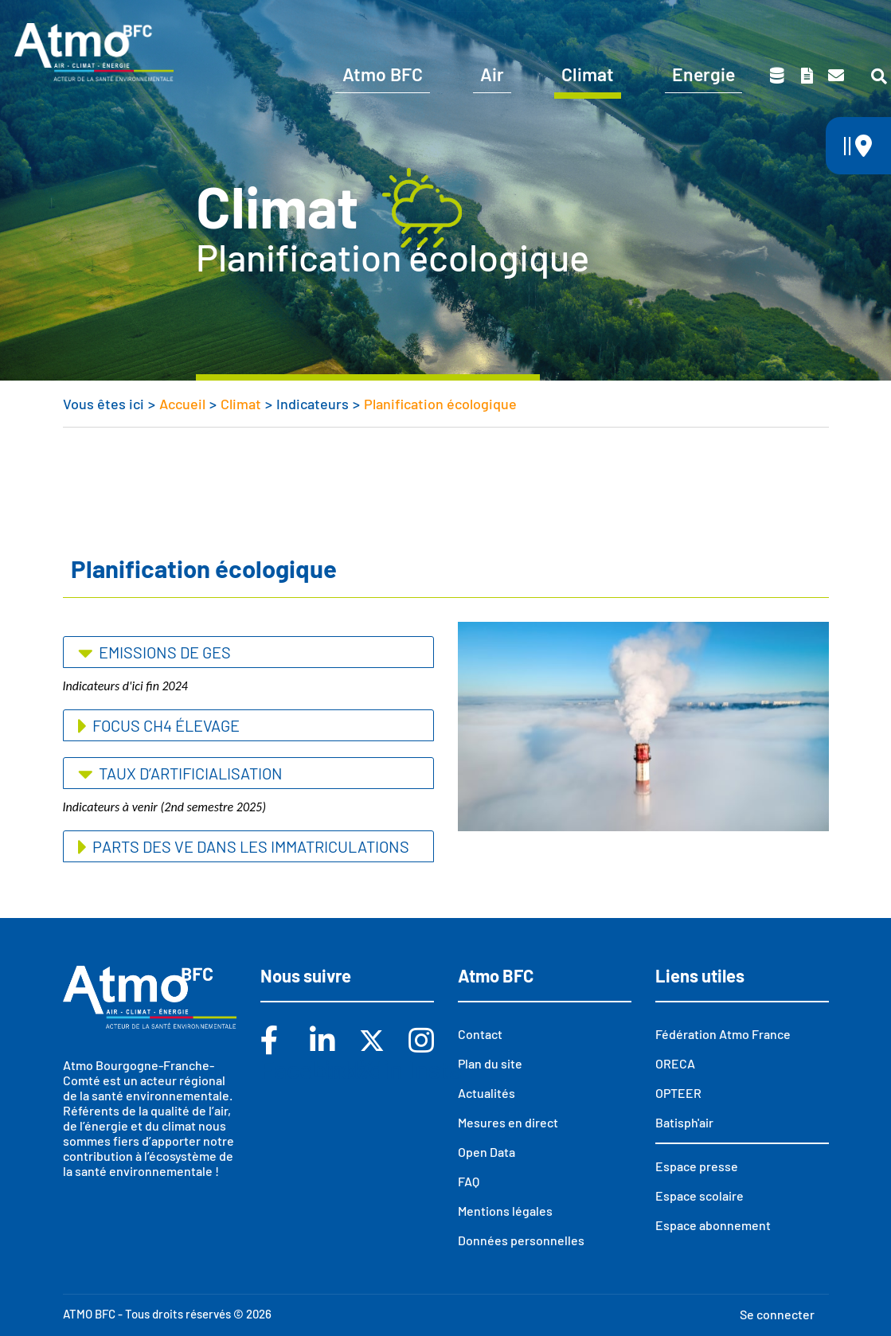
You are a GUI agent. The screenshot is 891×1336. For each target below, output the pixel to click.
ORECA (675, 1063)
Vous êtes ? (447, 22)
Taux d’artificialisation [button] (189, 773)
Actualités (486, 1092)
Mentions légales (505, 1210)
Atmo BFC (382, 74)
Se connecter (777, 1314)
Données (777, 76)
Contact (836, 76)
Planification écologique (440, 403)
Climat (587, 74)
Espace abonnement (713, 1224)
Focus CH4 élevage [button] (164, 725)
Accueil (182, 403)
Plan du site (490, 1063)
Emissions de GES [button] (163, 652)
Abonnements (574, 22)
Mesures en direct (508, 1122)
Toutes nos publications (807, 76)
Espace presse (829, 22)
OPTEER (678, 1092)
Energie (703, 74)
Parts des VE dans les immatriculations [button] (249, 846)
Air (492, 74)
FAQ (468, 1181)
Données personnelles (521, 1240)
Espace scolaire (702, 22)
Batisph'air (684, 1122)
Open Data (486, 1151)
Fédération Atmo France (723, 1033)
